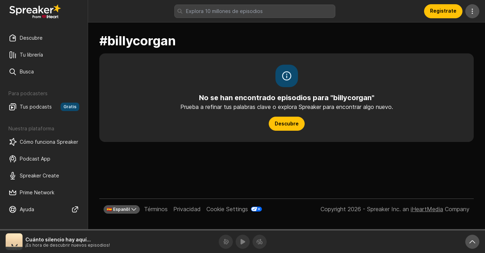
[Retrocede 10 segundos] (226, 242)
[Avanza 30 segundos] (260, 242)
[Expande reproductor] (472, 242)
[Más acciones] (472, 11)
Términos (156, 209)
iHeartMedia (427, 209)
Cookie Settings (227, 209)
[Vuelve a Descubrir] (35, 11)
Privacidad (187, 209)
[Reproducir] (243, 242)
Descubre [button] (287, 123)
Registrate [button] (443, 11)
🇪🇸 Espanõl (122, 209)
